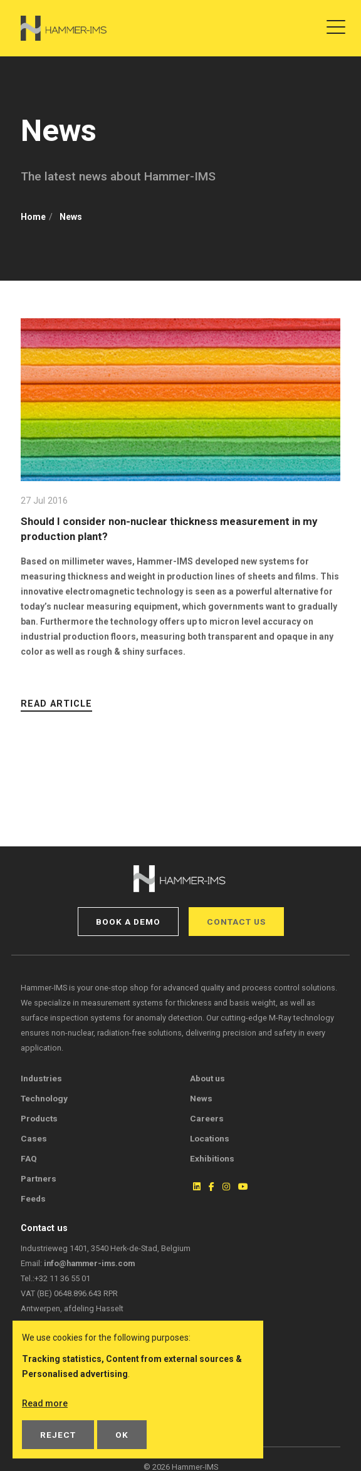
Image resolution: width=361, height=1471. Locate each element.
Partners (38, 1178)
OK (121, 1435)
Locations (209, 1138)
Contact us (236, 922)
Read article (56, 704)
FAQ (29, 1158)
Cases (34, 1138)
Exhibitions (212, 1158)
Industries (41, 1078)
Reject (58, 1435)
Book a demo (128, 922)
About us (207, 1078)
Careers (207, 1118)
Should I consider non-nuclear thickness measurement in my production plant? (169, 529)
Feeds (33, 1198)
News (201, 1098)
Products (39, 1118)
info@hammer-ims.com (89, 1263)
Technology (44, 1098)
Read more (45, 1403)
